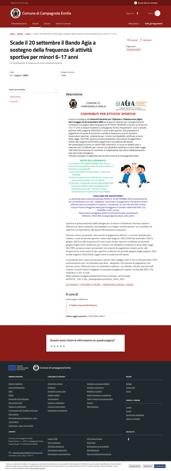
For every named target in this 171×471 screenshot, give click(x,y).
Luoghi (128, 407)
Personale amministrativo (19, 399)
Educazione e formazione (57, 410)
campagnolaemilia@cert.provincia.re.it (28, 452)
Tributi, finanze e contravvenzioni (100, 399)
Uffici (10, 391)
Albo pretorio (14, 414)
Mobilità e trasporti (94, 391)
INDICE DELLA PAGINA (33, 89)
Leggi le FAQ (53, 438)
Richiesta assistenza (56, 446)
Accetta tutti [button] (160, 466)
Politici (11, 395)
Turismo (90, 402)
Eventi (128, 411)
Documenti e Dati (15, 402)
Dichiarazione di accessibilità (98, 446)
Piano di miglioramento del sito (99, 454)
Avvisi (128, 391)
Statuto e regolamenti (17, 406)
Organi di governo (15, 383)
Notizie (129, 383)
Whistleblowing (93, 450)
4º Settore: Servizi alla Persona (83, 305)
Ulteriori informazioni (37, 468)
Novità (35, 23)
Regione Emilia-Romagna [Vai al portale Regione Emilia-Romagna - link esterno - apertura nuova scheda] (19, 3)
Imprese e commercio (95, 387)
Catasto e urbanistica (56, 402)
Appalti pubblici (54, 395)
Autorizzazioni (53, 399)
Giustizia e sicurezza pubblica (98, 383)
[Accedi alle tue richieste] (145, 3)
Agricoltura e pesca (55, 383)
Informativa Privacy (94, 438)
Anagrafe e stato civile (56, 391)
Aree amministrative (17, 387)
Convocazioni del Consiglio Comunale (23, 410)
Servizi (47, 23)
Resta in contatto (133, 418)
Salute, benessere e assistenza (99, 395)
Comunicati (130, 387)
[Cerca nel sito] (157, 13)
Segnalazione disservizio (57, 450)
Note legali (91, 442)
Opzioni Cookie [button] (135, 466)
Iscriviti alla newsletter (135, 415)
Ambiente (51, 387)
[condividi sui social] (132, 40)
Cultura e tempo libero (56, 406)
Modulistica (134, 23)
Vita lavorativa (92, 406)
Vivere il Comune (63, 23)
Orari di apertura (54, 442)
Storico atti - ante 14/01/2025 (21, 425)
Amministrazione (19, 23)
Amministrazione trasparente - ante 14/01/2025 (23, 420)
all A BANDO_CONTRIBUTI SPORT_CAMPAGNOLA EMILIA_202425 (99, 284)
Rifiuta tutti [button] (148, 466)
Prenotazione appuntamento (59, 454)
